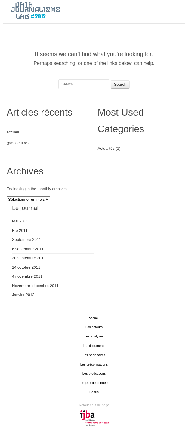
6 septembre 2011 (28, 249)
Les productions (94, 373)
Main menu (180, 10)
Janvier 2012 (23, 294)
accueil (13, 132)
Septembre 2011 (26, 239)
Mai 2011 (20, 221)
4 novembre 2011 (27, 276)
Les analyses (93, 336)
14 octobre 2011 (26, 267)
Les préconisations (94, 364)
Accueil (94, 318)
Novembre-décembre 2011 (35, 285)
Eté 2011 (20, 230)
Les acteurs (94, 327)
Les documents (94, 345)
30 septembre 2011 (29, 258)
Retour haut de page (94, 405)
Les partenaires (94, 355)
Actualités (106, 148)
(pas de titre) (18, 143)
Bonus (94, 392)
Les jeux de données (94, 383)
